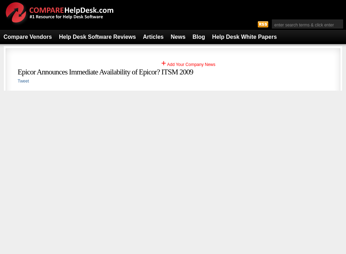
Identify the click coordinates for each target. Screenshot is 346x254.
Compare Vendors (28, 37)
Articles (153, 37)
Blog (198, 37)
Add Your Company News (188, 64)
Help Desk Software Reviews (97, 37)
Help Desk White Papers (244, 37)
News (178, 37)
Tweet (23, 81)
